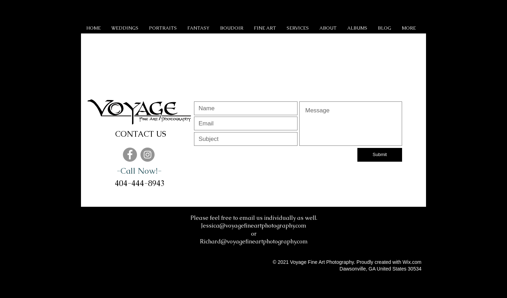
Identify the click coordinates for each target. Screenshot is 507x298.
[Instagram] (147, 155)
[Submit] (379, 155)
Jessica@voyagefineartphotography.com (253, 225)
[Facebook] (130, 155)
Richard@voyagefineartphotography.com (254, 241)
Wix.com (411, 262)
